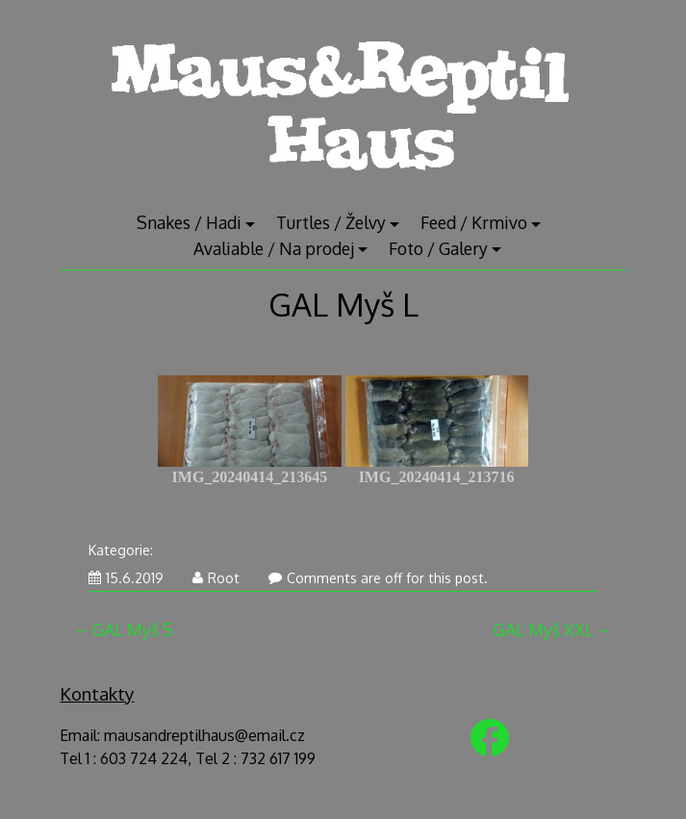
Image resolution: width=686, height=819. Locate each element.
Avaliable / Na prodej (273, 248)
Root (216, 578)
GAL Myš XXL (544, 629)
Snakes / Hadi (189, 222)
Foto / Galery (438, 248)
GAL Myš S (132, 629)
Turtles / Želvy (331, 222)
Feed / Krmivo (473, 222)
